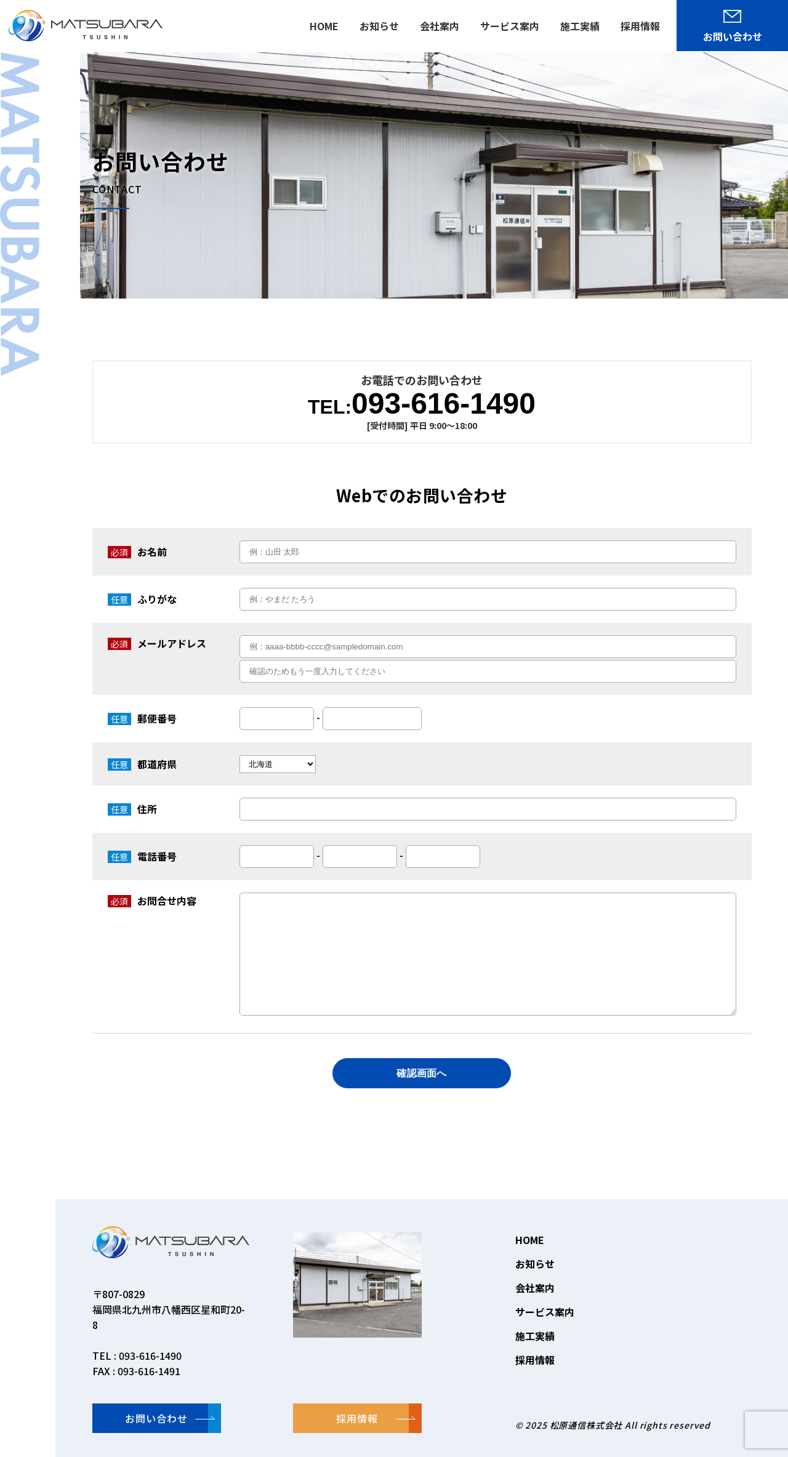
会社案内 (535, 1287)
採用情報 (535, 1359)
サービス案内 (544, 1311)
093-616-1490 (422, 404)
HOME (529, 1239)
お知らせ (535, 1263)
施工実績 (535, 1335)
